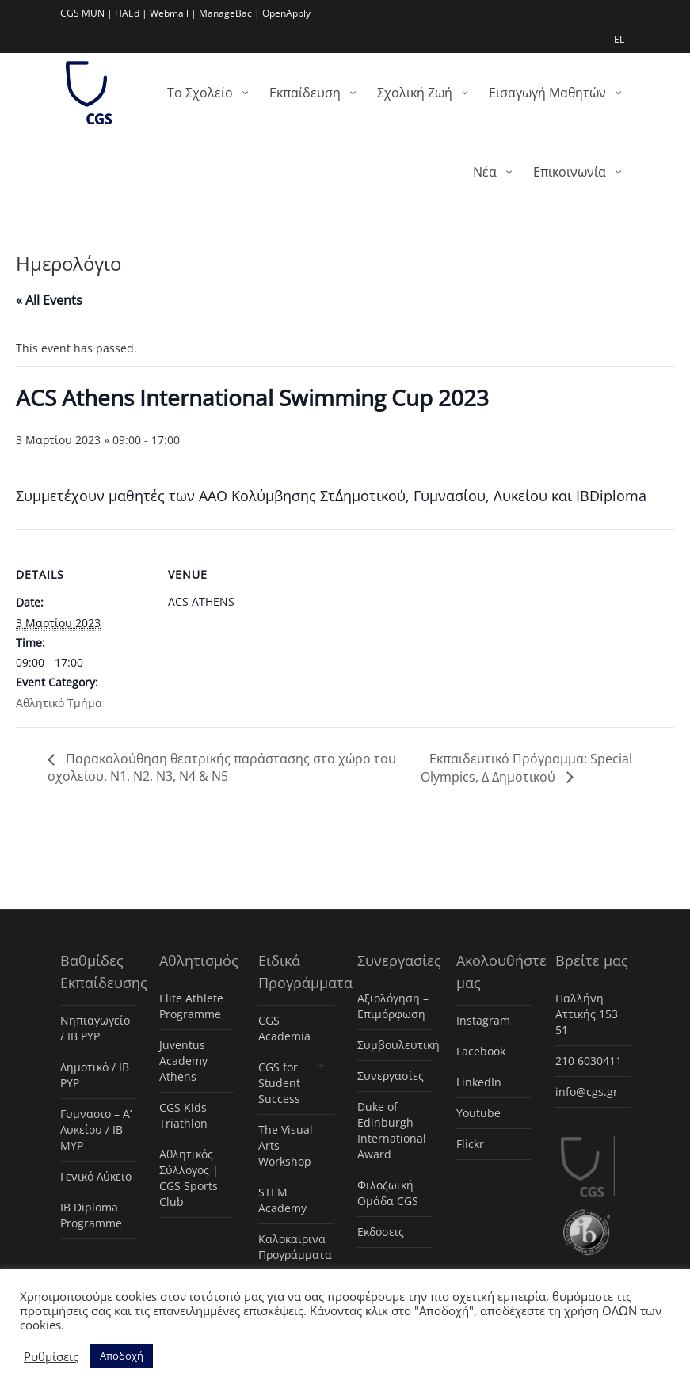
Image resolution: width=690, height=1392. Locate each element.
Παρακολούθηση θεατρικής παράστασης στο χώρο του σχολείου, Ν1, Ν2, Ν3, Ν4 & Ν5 (222, 767)
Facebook (480, 1051)
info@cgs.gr (586, 1091)
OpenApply (286, 13)
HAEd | (131, 13)
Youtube (478, 1112)
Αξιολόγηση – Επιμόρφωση (393, 1006)
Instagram (483, 1020)
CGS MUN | (86, 13)
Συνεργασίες (390, 1075)
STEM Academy (282, 1200)
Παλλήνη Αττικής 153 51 (586, 1014)
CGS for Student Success (279, 1082)
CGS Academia (284, 1028)
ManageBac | (229, 13)
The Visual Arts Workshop (285, 1145)
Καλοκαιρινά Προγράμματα (295, 1246)
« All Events (49, 300)
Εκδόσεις (380, 1231)
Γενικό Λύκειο (96, 1176)
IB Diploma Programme (91, 1215)
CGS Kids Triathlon (183, 1115)
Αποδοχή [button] (121, 1355)
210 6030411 (588, 1060)
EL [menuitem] (619, 39)
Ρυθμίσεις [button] (51, 1356)
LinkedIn (478, 1082)
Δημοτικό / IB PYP (94, 1074)
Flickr (470, 1143)
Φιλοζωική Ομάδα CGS (387, 1192)
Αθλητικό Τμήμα (59, 702)
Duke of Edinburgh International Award (391, 1130)
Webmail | (173, 13)
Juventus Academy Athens (183, 1060)
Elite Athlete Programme (191, 1006)
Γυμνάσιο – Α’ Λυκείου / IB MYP (96, 1129)
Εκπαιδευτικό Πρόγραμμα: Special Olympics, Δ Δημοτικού (526, 767)
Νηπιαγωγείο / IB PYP (95, 1028)
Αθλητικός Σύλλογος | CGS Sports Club (189, 1178)
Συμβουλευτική (395, 1044)
